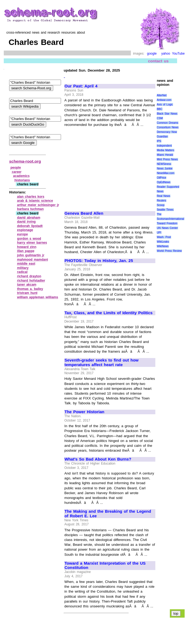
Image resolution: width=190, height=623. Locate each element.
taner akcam (27, 284)
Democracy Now (167, 131)
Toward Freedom (167, 223)
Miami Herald (165, 154)
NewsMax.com (165, 173)
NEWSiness (164, 163)
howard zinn (27, 247)
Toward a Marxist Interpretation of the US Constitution (105, 565)
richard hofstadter (31, 280)
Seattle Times (165, 209)
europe (22, 234)
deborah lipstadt (30, 226)
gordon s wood (29, 238)
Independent (164, 145)
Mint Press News (167, 159)
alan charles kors (30, 197)
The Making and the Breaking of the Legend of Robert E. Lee (107, 513)
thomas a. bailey (30, 289)
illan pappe (25, 251)
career (16, 172)
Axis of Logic (165, 104)
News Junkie (164, 168)
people (15, 167)
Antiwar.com (164, 99)
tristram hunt (27, 293)
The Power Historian (84, 412)
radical (22, 272)
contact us (158, 61)
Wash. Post (164, 237)
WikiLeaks (163, 241)
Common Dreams (167, 122)
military (23, 268)
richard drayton (29, 276)
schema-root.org (25, 161)
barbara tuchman (30, 209)
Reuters (161, 200)
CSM (160, 118)
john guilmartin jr (30, 255)
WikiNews (163, 246)
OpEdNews (163, 182)
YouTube (178, 53)
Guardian (162, 136)
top (175, 613)
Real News (163, 195)
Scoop (160, 205)
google (152, 53)
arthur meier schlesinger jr (38, 205)
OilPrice (161, 177)
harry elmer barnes (32, 243)
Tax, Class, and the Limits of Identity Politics (108, 313)
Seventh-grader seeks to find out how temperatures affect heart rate (101, 362)
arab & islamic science (35, 201)
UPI (159, 232)
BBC (159, 109)
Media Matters (165, 150)
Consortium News (167, 127)
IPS (159, 141)
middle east (26, 264)
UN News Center (167, 227)
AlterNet (161, 95)
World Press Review (169, 250)
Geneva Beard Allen (83, 213)
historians (22, 180)
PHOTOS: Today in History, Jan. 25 (98, 261)
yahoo (165, 53)
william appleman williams (37, 297)
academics (21, 176)
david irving (26, 222)
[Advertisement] (109, 166)
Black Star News (167, 113)
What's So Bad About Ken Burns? (97, 459)
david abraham (28, 218)
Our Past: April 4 (81, 86)
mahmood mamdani (32, 259)
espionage (25, 230)
